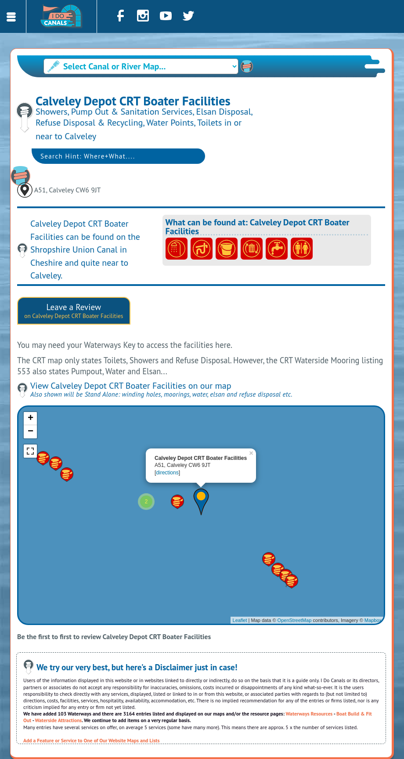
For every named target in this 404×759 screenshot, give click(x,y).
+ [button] (30, 382)
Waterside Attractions (58, 684)
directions (167, 437)
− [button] (30, 395)
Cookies (308, 747)
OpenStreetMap (295, 584)
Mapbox (373, 584)
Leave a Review (73, 274)
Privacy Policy (275, 747)
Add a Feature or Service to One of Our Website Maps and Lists (91, 704)
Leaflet (240, 584)
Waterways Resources (309, 677)
